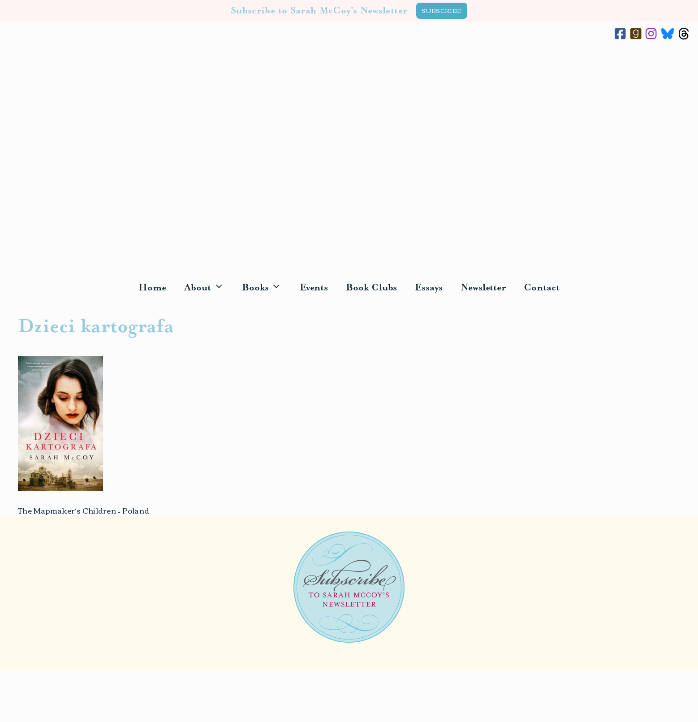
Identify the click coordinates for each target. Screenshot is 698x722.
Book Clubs (371, 287)
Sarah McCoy (349, 160)
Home (152, 287)
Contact (541, 287)
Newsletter (483, 287)
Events (314, 287)
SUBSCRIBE (442, 10)
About (208, 288)
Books (266, 288)
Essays (429, 287)
